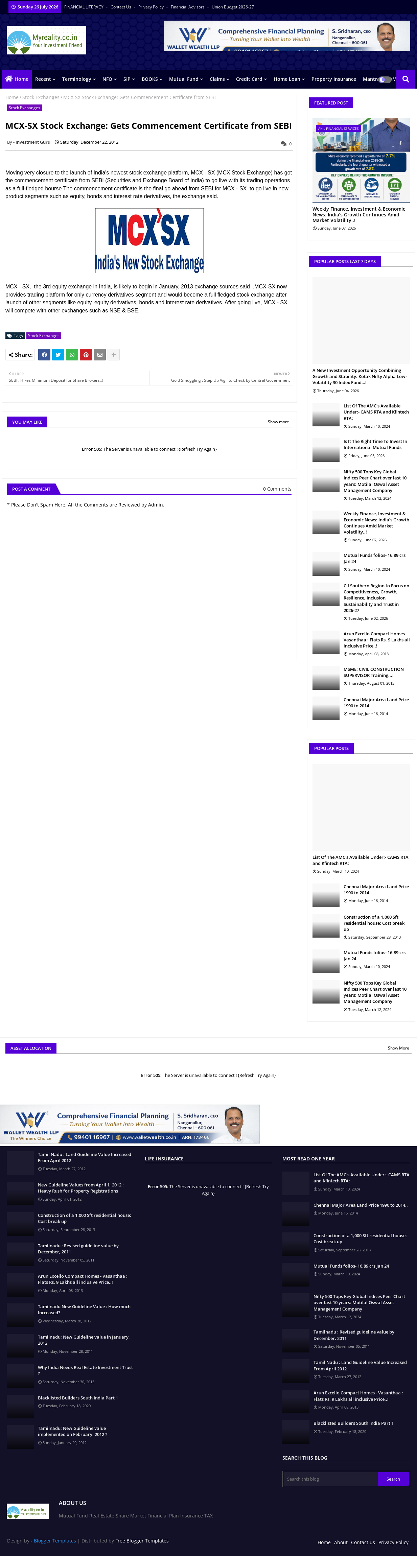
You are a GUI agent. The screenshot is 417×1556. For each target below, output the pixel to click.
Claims (217, 79)
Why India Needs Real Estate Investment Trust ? (85, 1370)
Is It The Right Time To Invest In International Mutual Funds (375, 444)
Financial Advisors (188, 7)
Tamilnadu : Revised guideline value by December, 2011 (78, 1249)
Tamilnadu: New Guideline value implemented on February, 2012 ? (72, 1431)
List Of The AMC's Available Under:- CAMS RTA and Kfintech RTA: (376, 412)
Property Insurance (333, 79)
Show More (398, 1048)
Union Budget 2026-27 (233, 7)
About (341, 1542)
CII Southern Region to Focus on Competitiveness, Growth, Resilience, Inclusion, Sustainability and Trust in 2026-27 (376, 598)
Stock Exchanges (41, 97)
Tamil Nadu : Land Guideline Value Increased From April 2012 (84, 1157)
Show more (278, 422)
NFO (107, 79)
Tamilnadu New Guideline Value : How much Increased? (84, 1309)
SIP (127, 79)
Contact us (121, 7)
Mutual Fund (184, 79)
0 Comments (277, 489)
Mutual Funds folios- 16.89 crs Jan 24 (375, 558)
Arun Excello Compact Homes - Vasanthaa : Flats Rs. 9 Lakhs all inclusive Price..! (377, 640)
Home (21, 79)
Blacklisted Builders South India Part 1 (78, 1398)
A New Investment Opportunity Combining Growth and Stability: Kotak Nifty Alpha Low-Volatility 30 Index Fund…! (359, 376)
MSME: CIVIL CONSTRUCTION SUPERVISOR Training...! (374, 672)
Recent (43, 79)
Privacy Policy (151, 7)
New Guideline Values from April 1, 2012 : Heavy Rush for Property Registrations (81, 1188)
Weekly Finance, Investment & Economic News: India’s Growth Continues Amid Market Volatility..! (358, 214)
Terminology (76, 79)
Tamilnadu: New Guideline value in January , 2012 (84, 1340)
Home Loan (287, 79)
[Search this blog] (330, 1479)
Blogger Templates (55, 1540)
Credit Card (249, 79)
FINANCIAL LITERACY (84, 7)
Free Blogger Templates (142, 1540)
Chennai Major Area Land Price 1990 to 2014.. (376, 703)
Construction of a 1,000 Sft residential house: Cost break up (374, 923)
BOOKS (150, 79)
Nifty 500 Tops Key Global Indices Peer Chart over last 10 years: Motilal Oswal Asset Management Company (375, 481)
